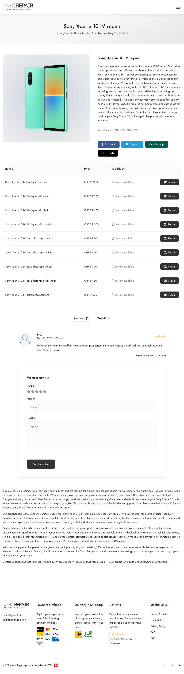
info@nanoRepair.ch (14, 620)
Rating (31, 386)
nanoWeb (48, 665)
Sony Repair (98, 33)
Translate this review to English (150, 355)
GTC (153, 638)
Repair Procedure (160, 614)
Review (32, 418)
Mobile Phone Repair (77, 33)
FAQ (153, 632)
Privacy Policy (158, 626)
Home (59, 33)
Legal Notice (157, 620)
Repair (169, 182)
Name (31, 398)
